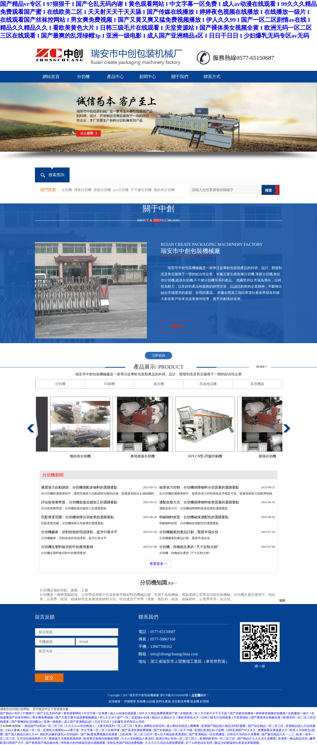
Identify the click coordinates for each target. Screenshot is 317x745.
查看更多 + (179, 326)
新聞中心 (147, 76)
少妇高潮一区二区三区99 (136, 734)
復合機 (159, 384)
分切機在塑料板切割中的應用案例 (67, 547)
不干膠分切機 (141, 190)
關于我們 (179, 76)
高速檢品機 (208, 384)
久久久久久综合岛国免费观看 (165, 743)
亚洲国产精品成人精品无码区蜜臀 (223, 726)
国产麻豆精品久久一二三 (278, 734)
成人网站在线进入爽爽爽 (183, 726)
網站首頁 (51, 76)
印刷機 (109, 384)
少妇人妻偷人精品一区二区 (23, 730)
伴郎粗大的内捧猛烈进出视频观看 (83, 743)
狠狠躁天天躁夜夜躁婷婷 (65, 738)
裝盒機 (194, 701)
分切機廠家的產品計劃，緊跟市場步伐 (188, 532)
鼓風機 (141, 701)
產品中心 (115, 76)
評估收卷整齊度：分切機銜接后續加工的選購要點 (79, 502)
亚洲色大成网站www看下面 (61, 730)
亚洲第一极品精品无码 (293, 738)
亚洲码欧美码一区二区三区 (217, 738)
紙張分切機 (102, 190)
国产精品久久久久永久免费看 (257, 738)
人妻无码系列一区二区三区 (115, 726)
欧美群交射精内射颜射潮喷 (101, 738)
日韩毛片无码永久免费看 (243, 734)
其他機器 (257, 384)
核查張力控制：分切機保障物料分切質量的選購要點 (199, 487)
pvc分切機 (121, 190)
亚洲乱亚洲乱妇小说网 (209, 730)
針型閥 (204, 701)
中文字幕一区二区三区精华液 (100, 730)
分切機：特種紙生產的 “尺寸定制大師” (189, 547)
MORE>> (262, 366)
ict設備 (150, 701)
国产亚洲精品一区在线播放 (207, 734)
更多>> (172, 583)
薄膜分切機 (82, 190)
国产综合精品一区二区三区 (266, 726)
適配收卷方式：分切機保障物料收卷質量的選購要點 (199, 502)
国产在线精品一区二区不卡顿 (173, 730)
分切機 (83, 76)
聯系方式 (212, 76)
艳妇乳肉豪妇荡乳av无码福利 (59, 734)
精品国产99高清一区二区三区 (44, 726)
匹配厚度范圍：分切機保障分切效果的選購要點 (77, 517)
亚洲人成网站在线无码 (150, 726)
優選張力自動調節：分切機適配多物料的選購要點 (79, 487)
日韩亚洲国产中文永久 (241, 730)
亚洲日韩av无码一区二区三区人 (177, 738)
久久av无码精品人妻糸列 (138, 738)
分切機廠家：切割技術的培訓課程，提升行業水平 (79, 532)
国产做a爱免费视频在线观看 (99, 734)
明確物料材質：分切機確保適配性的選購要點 (194, 517)
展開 (282, 600)
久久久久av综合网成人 (80, 726)
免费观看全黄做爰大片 (273, 730)
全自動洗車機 (180, 701)
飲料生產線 (163, 701)
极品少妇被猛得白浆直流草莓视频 (237, 743)
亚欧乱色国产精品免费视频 (125, 743)
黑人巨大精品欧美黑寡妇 (171, 734)
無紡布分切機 (164, 190)
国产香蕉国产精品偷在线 (42, 743)
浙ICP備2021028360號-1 (175, 695)
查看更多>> (158, 564)
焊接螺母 (130, 701)
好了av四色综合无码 (199, 743)
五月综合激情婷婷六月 (32, 738)
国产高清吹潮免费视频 (137, 730)
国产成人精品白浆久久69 (21, 734)
